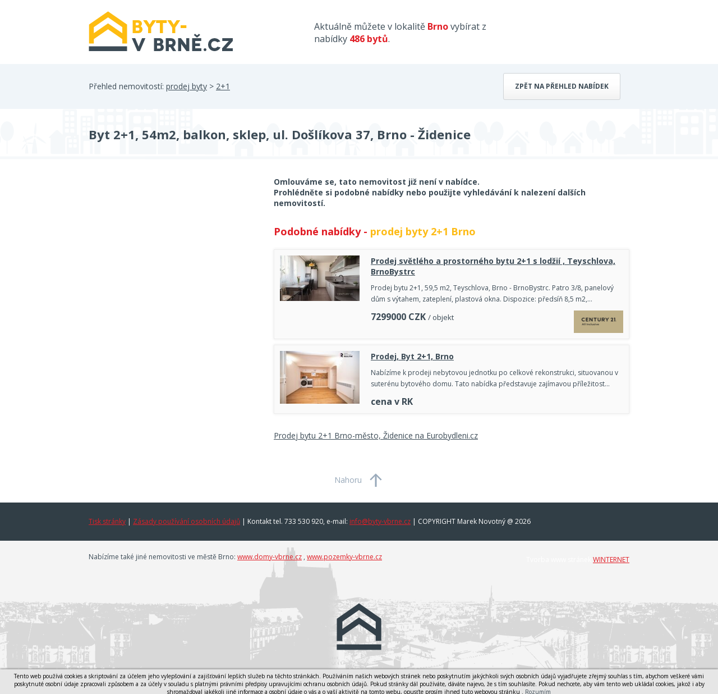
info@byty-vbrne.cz (380, 521)
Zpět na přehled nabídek (562, 86)
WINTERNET (611, 559)
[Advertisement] (173, 266)
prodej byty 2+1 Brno (423, 231)
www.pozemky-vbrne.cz (344, 556)
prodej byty (186, 86)
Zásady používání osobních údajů (186, 521)
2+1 (223, 86)
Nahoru (348, 479)
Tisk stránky (107, 521)
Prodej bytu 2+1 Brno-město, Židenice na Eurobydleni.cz (376, 435)
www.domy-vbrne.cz (269, 556)
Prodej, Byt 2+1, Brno (412, 356)
